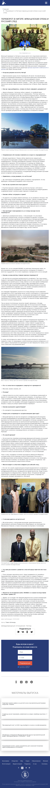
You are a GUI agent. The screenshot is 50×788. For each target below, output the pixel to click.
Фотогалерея (6, 764)
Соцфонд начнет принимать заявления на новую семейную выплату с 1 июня (24, 714)
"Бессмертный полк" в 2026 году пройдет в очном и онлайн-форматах (24, 725)
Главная (6, 9)
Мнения (45, 761)
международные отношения (13, 626)
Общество (15, 761)
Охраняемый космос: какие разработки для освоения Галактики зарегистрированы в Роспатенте (22, 746)
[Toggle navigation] (46, 2)
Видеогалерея (17, 764)
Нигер (28, 626)
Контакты (44, 764)
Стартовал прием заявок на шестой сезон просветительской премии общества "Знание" (24, 703)
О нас (35, 764)
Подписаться (25, 663)
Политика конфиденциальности (25, 780)
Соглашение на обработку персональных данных (25, 781)
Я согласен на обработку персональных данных (24, 667)
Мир (21, 761)
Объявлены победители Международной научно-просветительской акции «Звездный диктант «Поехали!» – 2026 (23, 735)
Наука (27, 761)
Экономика (5, 761)
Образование (36, 761)
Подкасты (27, 764)
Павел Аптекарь (11, 622)
